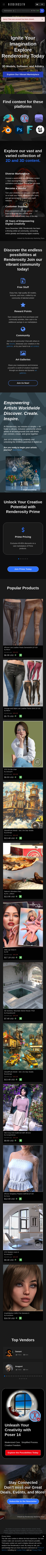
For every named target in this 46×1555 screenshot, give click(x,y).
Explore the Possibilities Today (23, 1452)
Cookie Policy (21, 1550)
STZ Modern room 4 (11, 1252)
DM (7, 952)
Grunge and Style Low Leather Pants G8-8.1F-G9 (22, 708)
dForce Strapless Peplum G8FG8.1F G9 (19, 1194)
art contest (35, 346)
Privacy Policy (37, 1550)
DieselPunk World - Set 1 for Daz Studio (19, 1072)
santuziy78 (9, 771)
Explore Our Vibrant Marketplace (23, 74)
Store (26, 1355)
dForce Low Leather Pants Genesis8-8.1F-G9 (21, 647)
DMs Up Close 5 (10, 950)
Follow (18, 1355)
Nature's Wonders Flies (12, 891)
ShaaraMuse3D (10, 1013)
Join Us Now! (23, 383)
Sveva (8, 1196)
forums (12, 344)
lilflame (8, 649)
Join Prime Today (23, 569)
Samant (18, 1351)
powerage (9, 832)
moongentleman (11, 1135)
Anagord (18, 1366)
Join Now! (17, 450)
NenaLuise (40, 490)
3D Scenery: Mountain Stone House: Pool (19, 1011)
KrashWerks (9, 1315)
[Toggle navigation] (3, 4)
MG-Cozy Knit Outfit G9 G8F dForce (17, 1133)
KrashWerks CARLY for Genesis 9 (16, 1313)
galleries (10, 346)
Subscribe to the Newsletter (23, 1501)
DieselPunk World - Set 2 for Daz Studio (19, 830)
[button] (18, 558)
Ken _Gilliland (10, 894)
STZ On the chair (10, 769)
